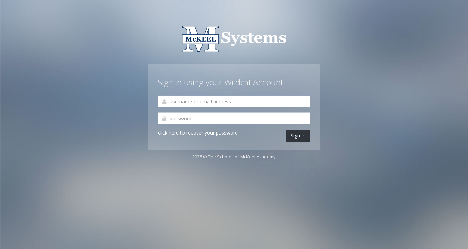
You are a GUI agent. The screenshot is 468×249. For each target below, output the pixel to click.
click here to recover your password (198, 132)
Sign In (298, 135)
